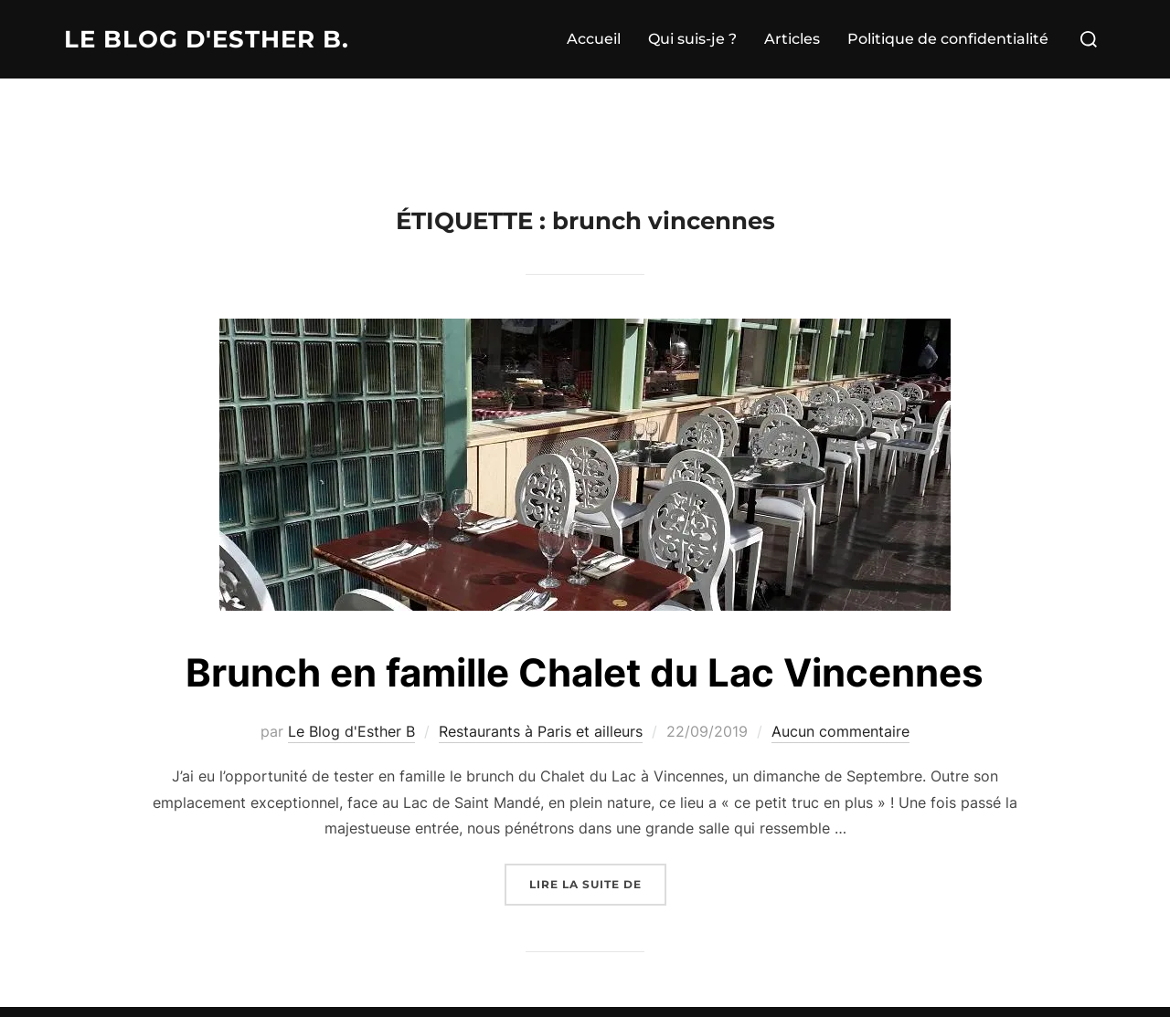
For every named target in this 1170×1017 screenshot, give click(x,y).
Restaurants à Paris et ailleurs (541, 731)
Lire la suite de (597, 882)
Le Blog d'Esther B (351, 731)
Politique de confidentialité (947, 38)
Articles (792, 38)
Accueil (594, 38)
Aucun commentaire (840, 731)
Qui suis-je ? (692, 38)
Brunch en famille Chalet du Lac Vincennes (585, 672)
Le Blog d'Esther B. (206, 39)
